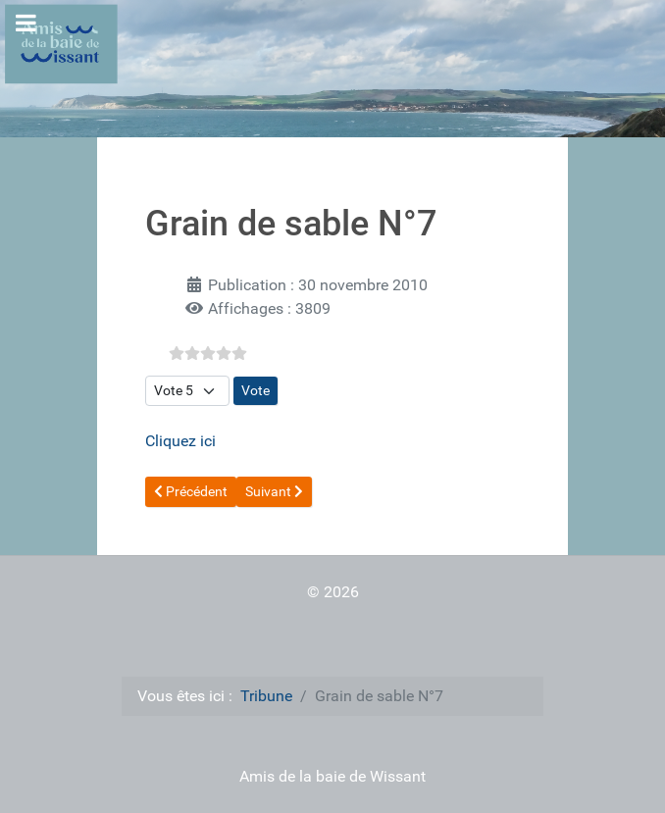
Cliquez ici (180, 441)
